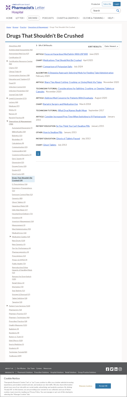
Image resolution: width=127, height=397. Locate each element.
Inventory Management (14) (23, 221)
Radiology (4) (14, 329)
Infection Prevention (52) (19, 91)
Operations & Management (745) (20, 122)
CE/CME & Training (94, 18)
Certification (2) (15, 57)
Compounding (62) (19, 151)
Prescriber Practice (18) (18, 321)
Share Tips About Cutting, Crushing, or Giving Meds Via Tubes (73, 82)
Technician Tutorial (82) (18, 352)
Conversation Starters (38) (19, 75)
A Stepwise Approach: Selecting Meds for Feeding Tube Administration (80, 72)
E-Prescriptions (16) (19, 184)
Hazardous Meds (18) (20, 206)
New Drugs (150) (18, 240)
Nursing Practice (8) (16, 118)
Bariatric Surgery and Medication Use (60, 104)
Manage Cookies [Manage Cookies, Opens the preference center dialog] (85, 386)
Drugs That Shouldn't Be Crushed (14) (22, 179)
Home (9, 18)
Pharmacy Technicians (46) (19, 317)
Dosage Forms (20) (19, 166)
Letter (20, 18)
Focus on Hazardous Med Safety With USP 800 (66, 54)
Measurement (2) (18, 225)
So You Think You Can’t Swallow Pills (73, 126)
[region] (63, 385)
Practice (23, 27)
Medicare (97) (14, 106)
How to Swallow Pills (52, 132)
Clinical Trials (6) (15, 71)
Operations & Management (38, 27)
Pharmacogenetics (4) (20, 252)
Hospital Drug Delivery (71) (22, 214)
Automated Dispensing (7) (22, 128)
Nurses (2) (13, 114)
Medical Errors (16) (19, 233)
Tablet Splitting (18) (19, 298)
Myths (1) (12, 110)
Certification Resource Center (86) (20, 62)
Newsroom (47, 368)
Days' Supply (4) (18, 159)
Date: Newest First (112, 46)
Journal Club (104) (16, 94)
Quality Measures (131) (18, 325)
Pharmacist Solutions (25, 372)
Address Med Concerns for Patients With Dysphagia (69, 98)
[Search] (118, 10)
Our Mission (21, 368)
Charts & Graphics (68, 18)
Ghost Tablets (49, 145)
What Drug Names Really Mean (72, 110)
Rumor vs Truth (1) (16, 337)
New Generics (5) (18, 244)
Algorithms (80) (15, 46)
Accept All (103, 386)
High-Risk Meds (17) (20, 210)
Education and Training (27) (19, 79)
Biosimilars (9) (17, 139)
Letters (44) (13, 102)
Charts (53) (13, 68)
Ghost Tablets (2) (19, 202)
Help (111, 18)
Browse (33, 18)
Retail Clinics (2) (18, 283)
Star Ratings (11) (18, 291)
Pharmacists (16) (15, 310)
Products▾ (95, 4)
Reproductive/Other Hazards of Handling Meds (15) (22, 270)
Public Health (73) (19, 264)
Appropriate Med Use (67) (19, 54)
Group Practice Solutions (87, 372)
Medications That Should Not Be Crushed (62, 60)
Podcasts (48, 18)
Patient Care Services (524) (19, 306)
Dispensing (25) (18, 162)
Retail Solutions (70, 372)
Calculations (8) (18, 143)
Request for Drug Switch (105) (21, 277)
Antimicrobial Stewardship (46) (21, 50)
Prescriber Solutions (41, 372)
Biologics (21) (17, 135)
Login (116, 4)
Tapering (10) (17, 302)
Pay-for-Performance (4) (21, 248)
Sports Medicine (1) (16, 344)
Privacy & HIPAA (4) (19, 260)
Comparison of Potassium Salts (57, 66)
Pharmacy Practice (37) (18, 314)
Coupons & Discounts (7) (21, 155)
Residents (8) (14, 333)
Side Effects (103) (16, 340)
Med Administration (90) (21, 229)
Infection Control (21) (17, 87)
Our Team (31, 368)
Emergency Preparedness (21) (22, 189)
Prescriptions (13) (19, 256)
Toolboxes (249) (15, 356)
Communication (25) (20, 147)
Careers (39, 368)
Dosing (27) (16, 170)
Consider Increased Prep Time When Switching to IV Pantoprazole (75, 116)
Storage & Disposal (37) (21, 294)
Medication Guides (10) (21, 237)
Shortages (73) (17, 287)
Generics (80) (17, 198)
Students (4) (14, 348)
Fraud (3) (12, 83)
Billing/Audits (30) (19, 132)
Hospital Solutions (57, 372)
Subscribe (107, 4)
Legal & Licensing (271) (18, 98)
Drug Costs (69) (18, 174)
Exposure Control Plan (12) (22, 194)
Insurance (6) (17, 217)
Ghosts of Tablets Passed (68, 138)
